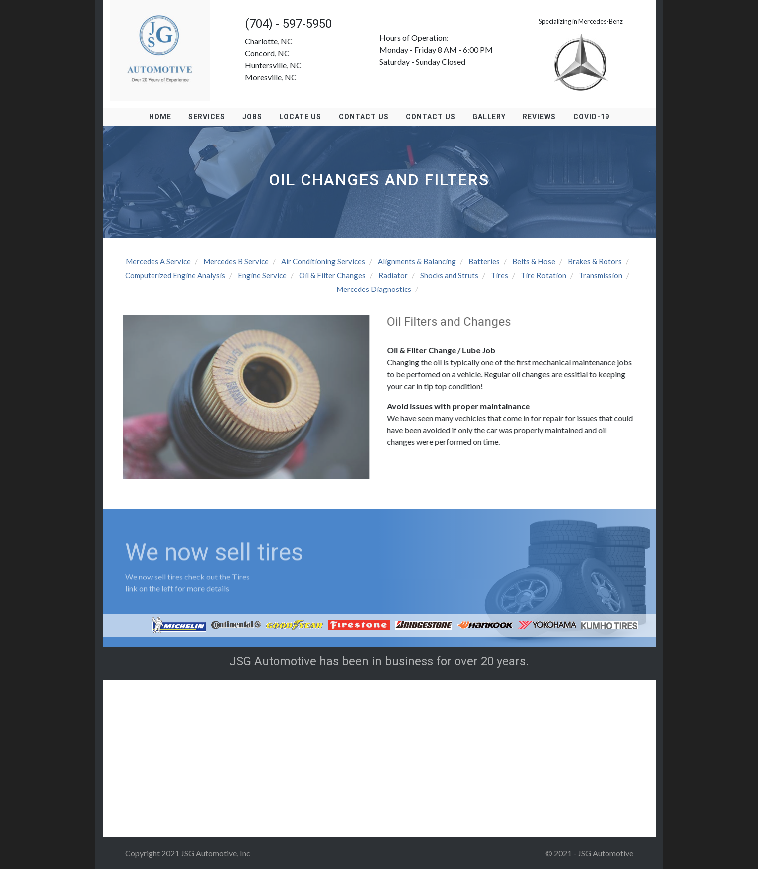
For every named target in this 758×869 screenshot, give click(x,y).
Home (163, 117)
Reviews (537, 117)
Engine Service (262, 275)
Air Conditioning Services (323, 261)
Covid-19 (589, 117)
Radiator (393, 275)
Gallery (488, 117)
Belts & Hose (533, 261)
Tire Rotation (543, 275)
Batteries (484, 261)
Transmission (600, 275)
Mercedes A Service (158, 261)
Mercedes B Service (236, 261)
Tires (499, 275)
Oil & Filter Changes (332, 275)
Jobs (254, 117)
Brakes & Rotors (595, 261)
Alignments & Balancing (417, 261)
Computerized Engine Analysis (175, 275)
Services (208, 117)
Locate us (301, 117)
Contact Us (364, 117)
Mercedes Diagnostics (373, 289)
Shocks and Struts (449, 275)
